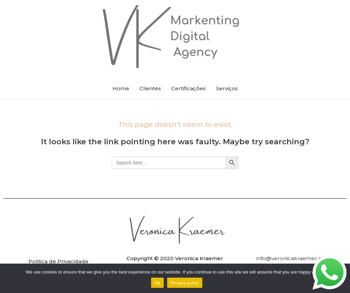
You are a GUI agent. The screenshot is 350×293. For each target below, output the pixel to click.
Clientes (150, 88)
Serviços (227, 88)
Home (120, 88)
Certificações (188, 88)
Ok (157, 282)
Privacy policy (185, 282)
